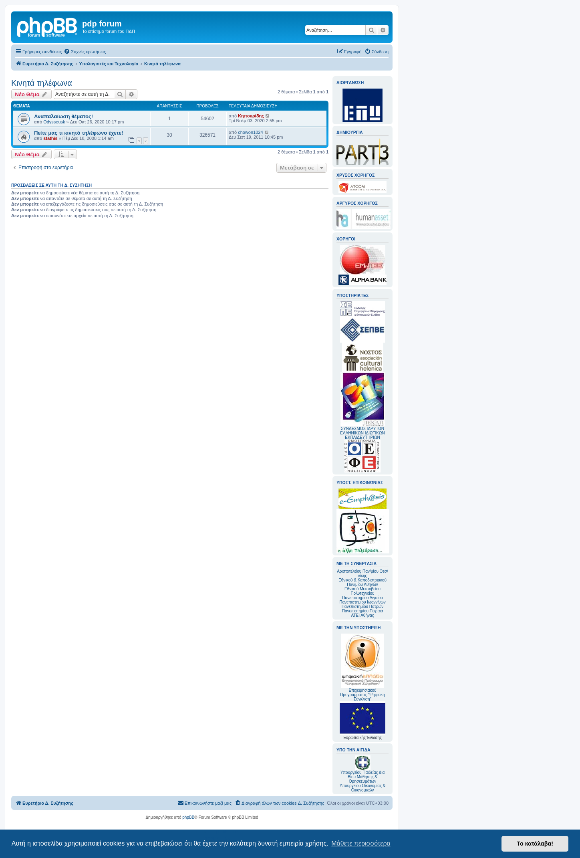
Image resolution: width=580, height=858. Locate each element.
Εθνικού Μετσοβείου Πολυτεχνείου (362, 591)
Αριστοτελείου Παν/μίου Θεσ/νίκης (362, 573)
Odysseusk (54, 121)
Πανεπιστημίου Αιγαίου (362, 598)
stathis (50, 138)
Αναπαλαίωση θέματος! (63, 116)
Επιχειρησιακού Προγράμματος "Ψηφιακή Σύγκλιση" (362, 667)
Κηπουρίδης (251, 115)
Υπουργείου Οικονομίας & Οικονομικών (363, 787)
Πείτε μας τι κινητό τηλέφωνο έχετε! (78, 133)
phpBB (188, 817)
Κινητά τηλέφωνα (41, 83)
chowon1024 (250, 132)
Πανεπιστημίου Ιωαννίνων (362, 602)
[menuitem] (85, 52)
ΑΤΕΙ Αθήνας (362, 615)
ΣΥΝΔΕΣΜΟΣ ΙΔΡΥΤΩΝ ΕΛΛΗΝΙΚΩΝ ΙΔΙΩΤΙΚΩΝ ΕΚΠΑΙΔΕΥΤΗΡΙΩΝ (362, 433)
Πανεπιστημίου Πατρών (363, 606)
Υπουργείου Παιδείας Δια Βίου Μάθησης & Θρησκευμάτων (362, 776)
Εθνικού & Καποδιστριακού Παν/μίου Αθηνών (362, 582)
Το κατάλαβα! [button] (535, 843)
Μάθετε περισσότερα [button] (361, 843)
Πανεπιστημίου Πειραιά (362, 611)
